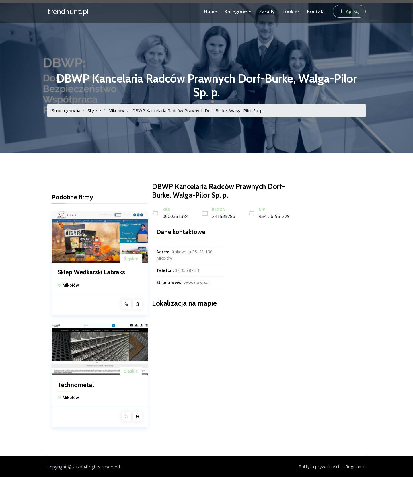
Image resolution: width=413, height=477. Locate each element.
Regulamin (355, 466)
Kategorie (238, 11)
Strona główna (66, 110)
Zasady (267, 11)
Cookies (291, 11)
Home (210, 11)
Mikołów (116, 110)
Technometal (75, 385)
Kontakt (316, 11)
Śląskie (94, 110)
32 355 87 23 (187, 270)
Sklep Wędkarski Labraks (91, 272)
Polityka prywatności (319, 466)
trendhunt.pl (68, 11)
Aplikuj (349, 11)
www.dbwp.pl (196, 282)
